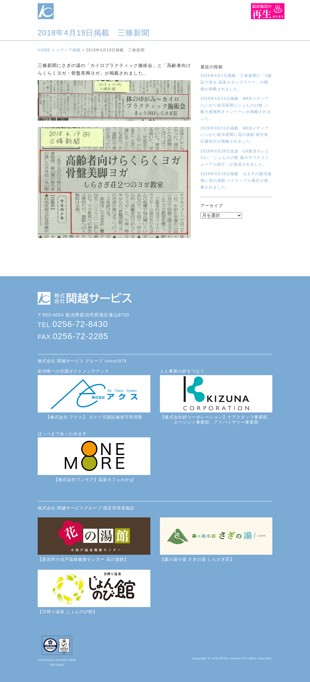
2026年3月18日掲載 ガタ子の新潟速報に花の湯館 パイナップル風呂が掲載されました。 (236, 180)
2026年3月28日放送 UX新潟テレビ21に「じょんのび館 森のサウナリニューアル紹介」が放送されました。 (234, 158)
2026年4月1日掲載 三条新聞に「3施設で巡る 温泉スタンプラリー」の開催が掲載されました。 (236, 82)
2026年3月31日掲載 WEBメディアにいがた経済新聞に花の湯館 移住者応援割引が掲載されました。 (234, 135)
